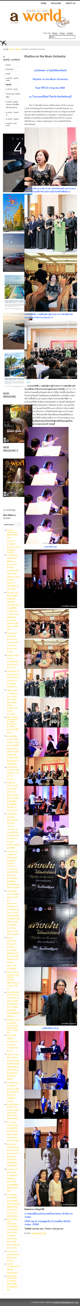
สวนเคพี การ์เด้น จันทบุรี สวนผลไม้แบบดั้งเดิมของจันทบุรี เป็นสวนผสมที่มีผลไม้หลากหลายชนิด (13, 1180)
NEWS (18, 49)
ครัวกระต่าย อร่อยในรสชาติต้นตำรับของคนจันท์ (13, 1256)
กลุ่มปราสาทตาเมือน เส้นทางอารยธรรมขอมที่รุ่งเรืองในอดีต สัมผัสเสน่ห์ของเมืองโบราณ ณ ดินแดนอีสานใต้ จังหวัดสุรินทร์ (13, 1066)
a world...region (12, 119)
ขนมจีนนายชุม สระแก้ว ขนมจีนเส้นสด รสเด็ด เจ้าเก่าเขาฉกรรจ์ (13, 661)
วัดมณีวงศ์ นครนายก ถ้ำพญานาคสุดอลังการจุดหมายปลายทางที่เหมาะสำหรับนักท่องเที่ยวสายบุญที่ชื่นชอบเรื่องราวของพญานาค (13, 796)
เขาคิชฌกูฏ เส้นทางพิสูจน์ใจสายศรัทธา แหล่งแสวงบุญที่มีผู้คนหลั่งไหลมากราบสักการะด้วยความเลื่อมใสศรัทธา (13, 1205)
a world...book (12, 89)
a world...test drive (11, 124)
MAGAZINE (56, 3)
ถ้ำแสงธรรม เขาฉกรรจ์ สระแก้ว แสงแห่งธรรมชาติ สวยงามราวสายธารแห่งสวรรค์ (12, 642)
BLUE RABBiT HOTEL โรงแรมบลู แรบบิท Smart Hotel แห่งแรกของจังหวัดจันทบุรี (13, 1111)
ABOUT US (70, 3)
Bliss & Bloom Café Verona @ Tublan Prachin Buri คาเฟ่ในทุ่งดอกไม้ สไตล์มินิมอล (13, 725)
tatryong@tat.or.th (38, 1233)
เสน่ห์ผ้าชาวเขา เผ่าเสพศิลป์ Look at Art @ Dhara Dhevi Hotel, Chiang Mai (13, 1026)
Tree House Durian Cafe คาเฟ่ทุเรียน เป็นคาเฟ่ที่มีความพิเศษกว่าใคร (13, 1283)
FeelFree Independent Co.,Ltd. (66, 1302)
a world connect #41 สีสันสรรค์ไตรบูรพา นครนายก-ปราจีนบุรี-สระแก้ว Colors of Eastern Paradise (13, 541)
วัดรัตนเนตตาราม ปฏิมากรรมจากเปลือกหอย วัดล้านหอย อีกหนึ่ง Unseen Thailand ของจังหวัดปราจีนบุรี (12, 702)
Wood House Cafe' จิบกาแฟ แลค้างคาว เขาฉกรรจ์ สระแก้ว (13, 773)
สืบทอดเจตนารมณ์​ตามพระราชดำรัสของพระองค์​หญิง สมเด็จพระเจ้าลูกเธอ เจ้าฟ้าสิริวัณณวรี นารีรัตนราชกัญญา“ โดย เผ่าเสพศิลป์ (13, 953)
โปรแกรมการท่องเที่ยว (13, 95)
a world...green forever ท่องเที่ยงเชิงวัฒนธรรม (12, 105)
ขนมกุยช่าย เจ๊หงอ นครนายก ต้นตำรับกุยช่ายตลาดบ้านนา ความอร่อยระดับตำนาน (13, 679)
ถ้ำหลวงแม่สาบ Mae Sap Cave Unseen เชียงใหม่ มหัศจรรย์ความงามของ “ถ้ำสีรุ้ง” (13, 980)
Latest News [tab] (9, 524)
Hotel (8, 74)
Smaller (70, 33)
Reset (62, 33)
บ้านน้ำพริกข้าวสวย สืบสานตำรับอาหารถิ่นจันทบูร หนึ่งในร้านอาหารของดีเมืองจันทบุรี (13, 1092)
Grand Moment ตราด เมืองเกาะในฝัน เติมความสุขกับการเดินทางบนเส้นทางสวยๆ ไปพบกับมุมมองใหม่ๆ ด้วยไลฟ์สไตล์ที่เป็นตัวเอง (13, 1004)
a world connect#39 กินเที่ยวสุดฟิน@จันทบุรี (13, 1268)
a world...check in (12, 113)
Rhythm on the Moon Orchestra (45, 56)
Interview (9, 69)
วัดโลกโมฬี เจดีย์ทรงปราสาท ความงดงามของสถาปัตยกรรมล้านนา (13, 1043)
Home (43, 3)
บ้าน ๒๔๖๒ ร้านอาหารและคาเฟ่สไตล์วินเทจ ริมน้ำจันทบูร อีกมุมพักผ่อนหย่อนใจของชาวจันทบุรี (13, 1131)
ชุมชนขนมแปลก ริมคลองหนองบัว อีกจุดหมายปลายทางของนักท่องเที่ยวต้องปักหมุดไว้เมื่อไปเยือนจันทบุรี (13, 1155)
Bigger (55, 33)
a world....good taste (12, 79)
